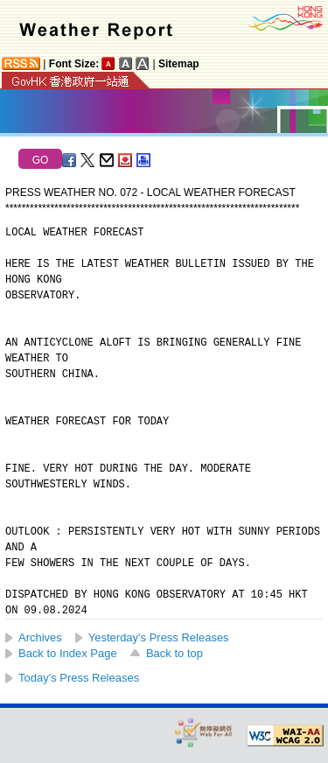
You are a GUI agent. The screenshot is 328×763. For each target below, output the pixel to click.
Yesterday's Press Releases (158, 637)
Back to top (174, 653)
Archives (40, 637)
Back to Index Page (67, 653)
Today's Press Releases (78, 677)
